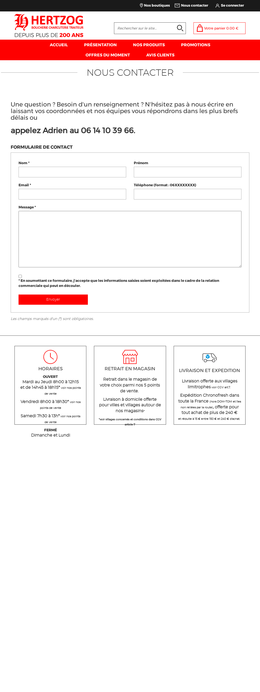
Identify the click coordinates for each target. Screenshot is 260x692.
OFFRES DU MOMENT (108, 55)
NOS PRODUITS (149, 44)
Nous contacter (194, 5)
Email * (25, 185)
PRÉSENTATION (100, 44)
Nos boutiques (157, 5)
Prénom (141, 163)
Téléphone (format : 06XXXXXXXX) (165, 185)
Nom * (24, 163)
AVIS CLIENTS (160, 55)
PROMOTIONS (195, 44)
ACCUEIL (59, 44)
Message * (27, 207)
